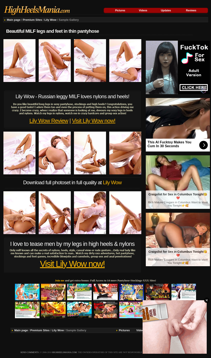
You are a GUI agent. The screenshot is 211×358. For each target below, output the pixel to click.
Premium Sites (32, 19)
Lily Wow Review (49, 120)
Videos (143, 10)
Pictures (120, 10)
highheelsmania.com (64, 352)
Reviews (191, 10)
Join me (59, 280)
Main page (14, 19)
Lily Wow (50, 19)
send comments (30, 352)
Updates (166, 10)
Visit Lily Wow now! (93, 120)
